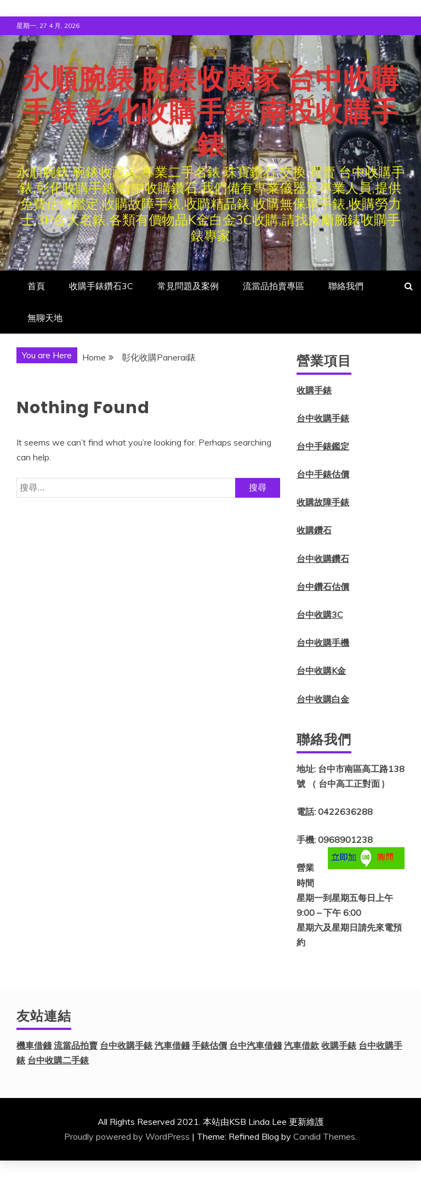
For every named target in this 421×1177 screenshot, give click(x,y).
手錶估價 (209, 1045)
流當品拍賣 (76, 1045)
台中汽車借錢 (255, 1045)
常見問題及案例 (188, 285)
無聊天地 (44, 317)
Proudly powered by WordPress (127, 1136)
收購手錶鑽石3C (101, 285)
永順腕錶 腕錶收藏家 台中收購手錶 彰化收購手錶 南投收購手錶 (210, 112)
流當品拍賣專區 (273, 285)
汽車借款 (301, 1045)
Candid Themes (324, 1136)
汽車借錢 (172, 1045)
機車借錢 (34, 1045)
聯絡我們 (345, 285)
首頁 (36, 285)
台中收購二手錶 (58, 1060)
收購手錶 (314, 390)
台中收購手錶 (323, 418)
